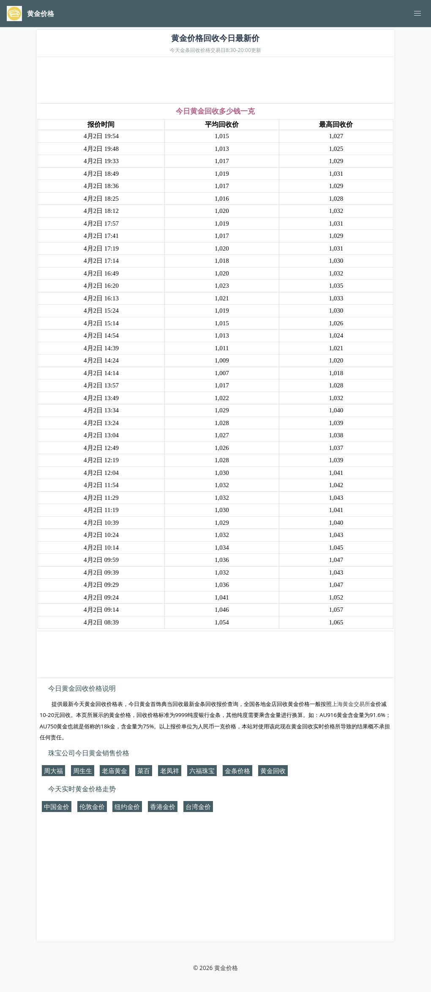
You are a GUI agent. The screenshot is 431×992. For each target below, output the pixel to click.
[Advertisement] (215, 81)
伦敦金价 (92, 806)
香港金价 (162, 806)
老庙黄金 (114, 770)
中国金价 (56, 806)
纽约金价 (127, 806)
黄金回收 (273, 770)
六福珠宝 (202, 770)
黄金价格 (226, 968)
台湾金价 (198, 806)
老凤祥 (169, 770)
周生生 (82, 770)
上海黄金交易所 (351, 704)
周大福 (53, 770)
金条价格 (237, 770)
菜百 (143, 770)
